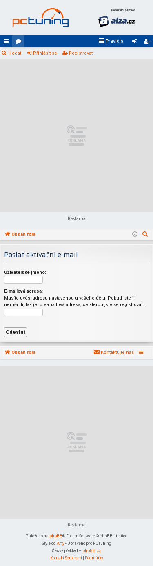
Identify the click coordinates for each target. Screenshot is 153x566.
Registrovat (81, 53)
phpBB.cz (91, 550)
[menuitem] (111, 41)
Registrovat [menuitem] (148, 42)
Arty (60, 543)
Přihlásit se (45, 53)
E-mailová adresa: (23, 291)
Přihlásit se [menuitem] (136, 42)
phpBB (55, 536)
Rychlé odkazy (7, 42)
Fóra (20, 42)
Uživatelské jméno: (25, 272)
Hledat (14, 53)
